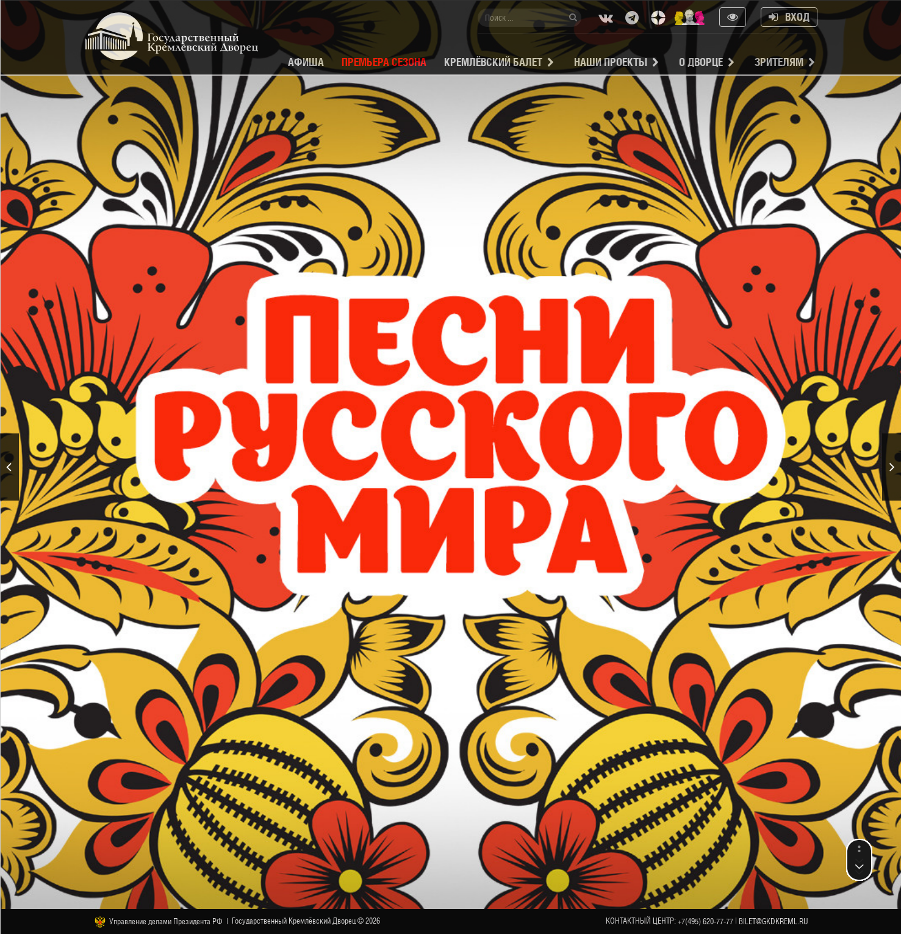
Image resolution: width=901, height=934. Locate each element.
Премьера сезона (384, 62)
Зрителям (779, 62)
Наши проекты (610, 62)
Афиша (306, 62)
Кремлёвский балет (493, 62)
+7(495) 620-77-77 (705, 921)
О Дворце (701, 62)
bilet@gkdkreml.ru (773, 921)
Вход (789, 16)
